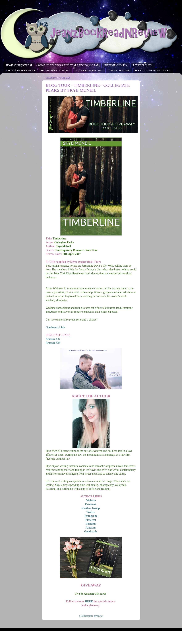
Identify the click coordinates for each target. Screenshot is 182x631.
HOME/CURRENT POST (19, 65)
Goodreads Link (55, 327)
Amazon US (53, 339)
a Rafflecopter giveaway (91, 616)
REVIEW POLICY (142, 65)
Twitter (90, 512)
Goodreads (90, 531)
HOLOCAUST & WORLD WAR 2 (152, 70)
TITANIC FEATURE (118, 70)
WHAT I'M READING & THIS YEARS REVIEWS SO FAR (68, 65)
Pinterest (90, 519)
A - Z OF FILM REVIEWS (89, 70)
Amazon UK (53, 342)
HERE (89, 601)
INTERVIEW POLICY (115, 65)
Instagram (91, 515)
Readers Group (91, 508)
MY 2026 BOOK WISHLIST (55, 70)
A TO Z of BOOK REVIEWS (20, 70)
